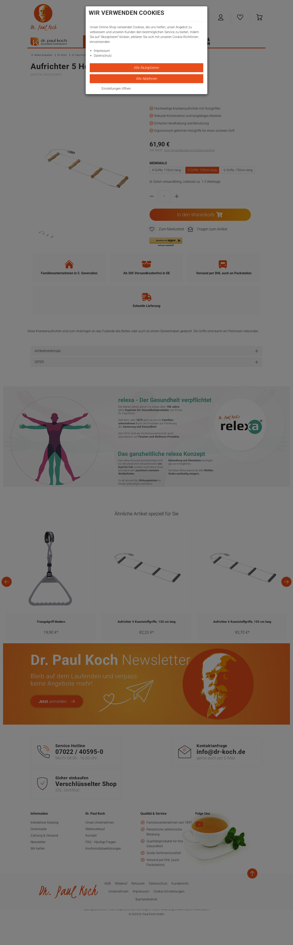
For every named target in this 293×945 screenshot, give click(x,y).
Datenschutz (103, 56)
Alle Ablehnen (146, 78)
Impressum (102, 51)
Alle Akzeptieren (146, 67)
